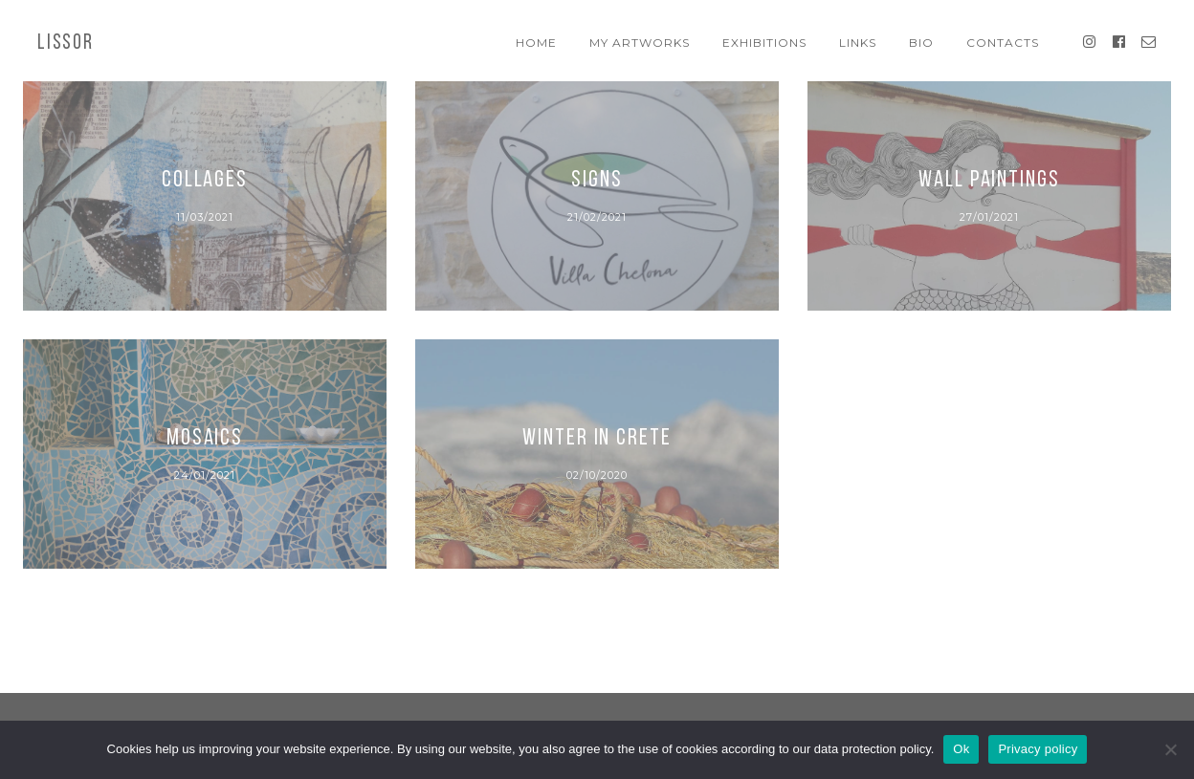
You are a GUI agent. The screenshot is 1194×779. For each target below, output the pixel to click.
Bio (921, 42)
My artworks (639, 42)
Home (536, 42)
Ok (961, 749)
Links (857, 42)
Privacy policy (1037, 749)
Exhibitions (764, 42)
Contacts (1002, 42)
